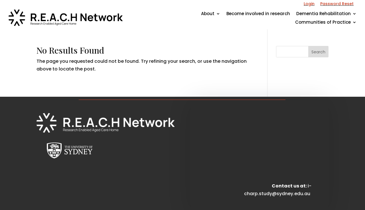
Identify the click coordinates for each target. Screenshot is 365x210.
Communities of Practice (323, 22)
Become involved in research (258, 14)
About (207, 14)
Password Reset (337, 4)
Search (318, 52)
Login (309, 4)
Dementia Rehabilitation (323, 14)
